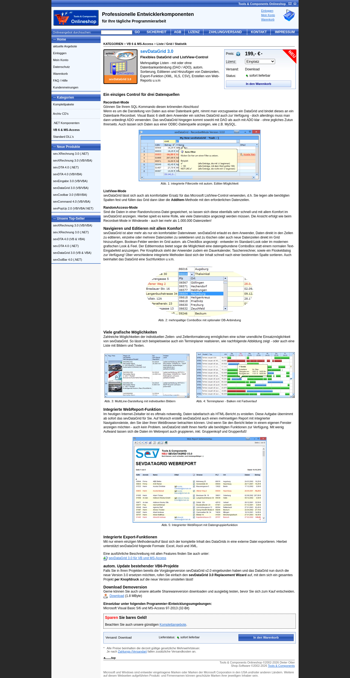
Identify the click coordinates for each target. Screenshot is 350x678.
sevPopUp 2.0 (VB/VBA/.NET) (72, 208)
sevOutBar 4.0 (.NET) (66, 259)
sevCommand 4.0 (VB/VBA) (70, 201)
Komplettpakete (62, 104)
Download (117, 596)
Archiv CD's (60, 113)
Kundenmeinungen (64, 87)
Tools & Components (281, 665)
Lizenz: (231, 62)
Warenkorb (268, 19)
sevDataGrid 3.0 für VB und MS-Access (137, 558)
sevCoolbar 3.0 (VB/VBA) (69, 194)
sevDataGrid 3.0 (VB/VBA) (70, 187)
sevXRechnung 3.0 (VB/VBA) (71, 160)
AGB (177, 32)
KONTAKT (259, 32)
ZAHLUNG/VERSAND (225, 32)
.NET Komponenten (65, 123)
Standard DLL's (62, 136)
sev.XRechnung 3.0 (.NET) (70, 153)
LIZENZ (194, 32)
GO (137, 32)
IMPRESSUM (285, 32)
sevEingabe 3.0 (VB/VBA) (69, 181)
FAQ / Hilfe (59, 80)
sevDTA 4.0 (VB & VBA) (68, 239)
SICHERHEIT (157, 32)
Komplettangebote (172, 625)
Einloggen (267, 10)
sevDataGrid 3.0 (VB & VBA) (71, 252)
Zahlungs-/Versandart (132, 651)
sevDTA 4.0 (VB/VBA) (66, 174)
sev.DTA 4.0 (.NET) (65, 167)
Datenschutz (60, 66)
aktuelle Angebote (64, 46)
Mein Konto (268, 15)
